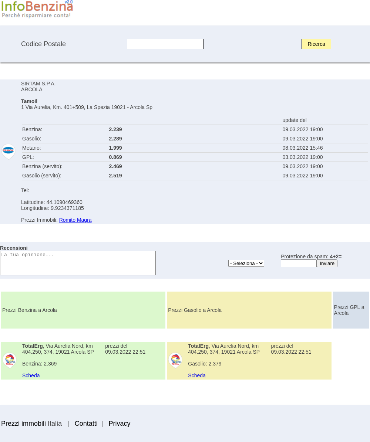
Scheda (31, 375)
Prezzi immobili (23, 423)
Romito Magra (75, 220)
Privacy (119, 423)
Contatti (86, 423)
